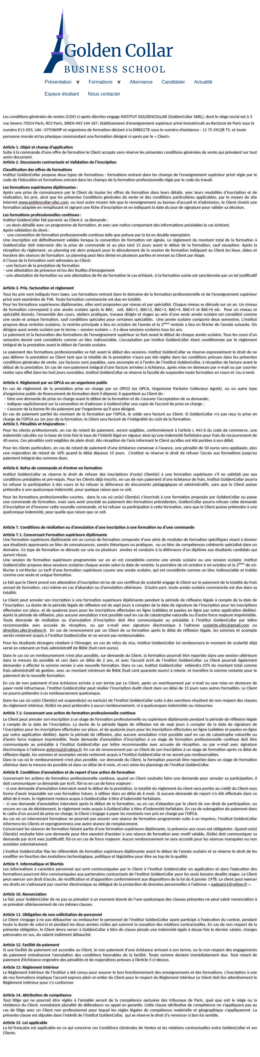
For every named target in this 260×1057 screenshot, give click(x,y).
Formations (101, 81)
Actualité (203, 81)
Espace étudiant (62, 93)
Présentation (58, 81)
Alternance (141, 81)
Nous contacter (104, 93)
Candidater (173, 81)
